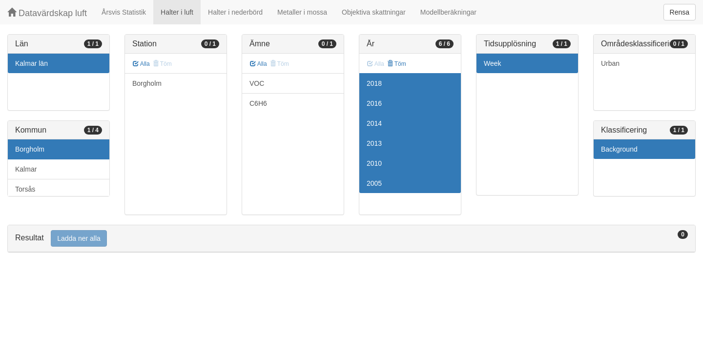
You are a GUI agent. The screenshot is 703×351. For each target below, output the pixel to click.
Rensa (679, 12)
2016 (374, 103)
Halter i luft (177, 12)
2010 (374, 163)
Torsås (25, 189)
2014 (374, 123)
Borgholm (29, 149)
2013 (374, 143)
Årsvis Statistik (124, 12)
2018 (374, 83)
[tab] (351, 238)
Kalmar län (31, 63)
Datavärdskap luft (47, 13)
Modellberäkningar (448, 12)
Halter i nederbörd (235, 12)
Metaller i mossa (302, 12)
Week (492, 63)
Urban (610, 63)
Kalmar (26, 169)
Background (619, 149)
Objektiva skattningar (374, 12)
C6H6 (258, 103)
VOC (256, 83)
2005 (374, 183)
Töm (396, 63)
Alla (141, 63)
